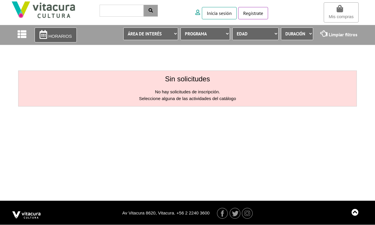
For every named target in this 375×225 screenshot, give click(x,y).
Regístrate (253, 13)
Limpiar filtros (338, 33)
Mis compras (341, 12)
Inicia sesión (219, 13)
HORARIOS (56, 34)
